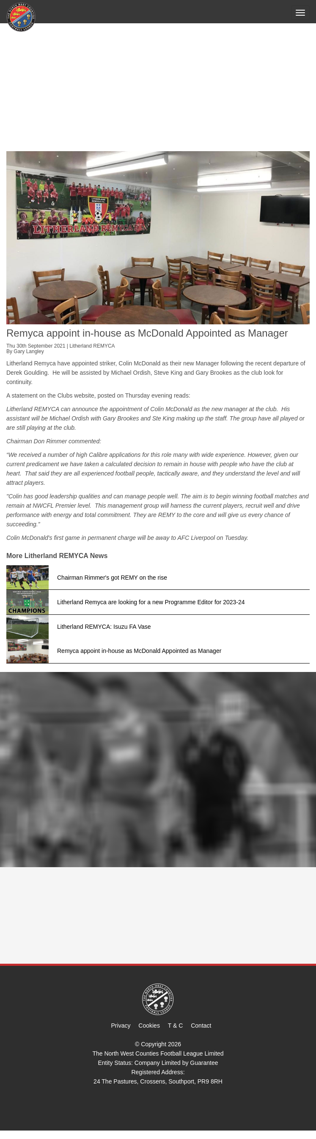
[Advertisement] (158, 87)
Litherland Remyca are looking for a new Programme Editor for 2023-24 (151, 602)
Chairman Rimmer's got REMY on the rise (112, 577)
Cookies (149, 1025)
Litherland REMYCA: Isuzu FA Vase (104, 626)
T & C (175, 1025)
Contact (201, 1025)
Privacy (121, 1025)
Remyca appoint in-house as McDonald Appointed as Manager (139, 650)
